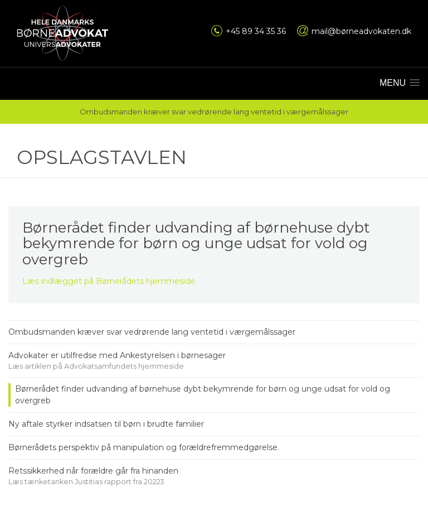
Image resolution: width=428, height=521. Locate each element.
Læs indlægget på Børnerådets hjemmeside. (109, 281)
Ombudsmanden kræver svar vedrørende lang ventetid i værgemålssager (151, 332)
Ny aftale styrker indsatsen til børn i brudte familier (106, 424)
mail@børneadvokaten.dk (361, 31)
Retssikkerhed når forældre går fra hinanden (93, 471)
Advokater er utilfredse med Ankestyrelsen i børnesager (117, 355)
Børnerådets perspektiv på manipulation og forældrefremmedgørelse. (143, 447)
